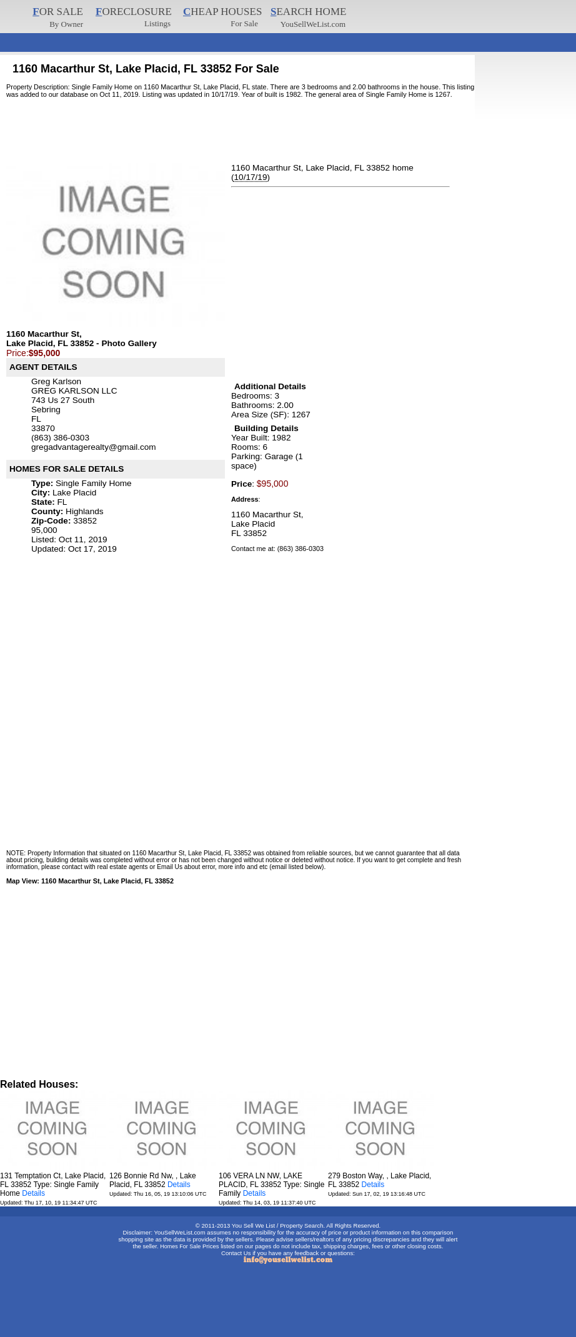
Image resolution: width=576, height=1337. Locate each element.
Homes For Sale (180, 1246)
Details (33, 1193)
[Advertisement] (227, 37)
